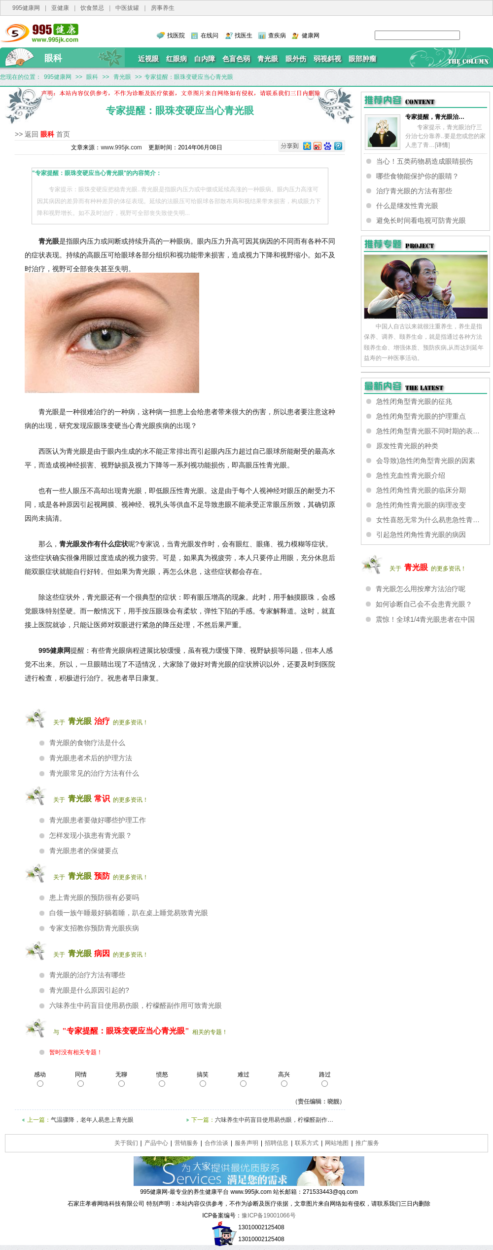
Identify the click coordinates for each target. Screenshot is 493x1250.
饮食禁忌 (92, 7)
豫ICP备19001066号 (268, 1215)
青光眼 (267, 59)
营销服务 (186, 1143)
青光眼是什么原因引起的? (89, 990)
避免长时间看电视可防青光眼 (421, 220)
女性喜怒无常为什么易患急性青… (428, 520)
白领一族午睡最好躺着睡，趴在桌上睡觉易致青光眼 (128, 913)
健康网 (310, 35)
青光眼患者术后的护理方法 (90, 758)
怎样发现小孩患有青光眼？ (90, 835)
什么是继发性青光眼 (407, 206)
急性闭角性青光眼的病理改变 (421, 505)
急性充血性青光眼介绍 (410, 475)
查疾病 (277, 35)
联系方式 (306, 1143)
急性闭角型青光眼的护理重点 (421, 416)
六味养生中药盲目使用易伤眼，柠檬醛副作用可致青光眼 (135, 1005)
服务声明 (246, 1143)
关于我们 (126, 1143)
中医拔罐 (127, 7)
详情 (442, 145)
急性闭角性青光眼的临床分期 (421, 490)
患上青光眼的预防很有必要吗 (94, 897)
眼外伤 (295, 59)
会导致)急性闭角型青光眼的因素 (425, 460)
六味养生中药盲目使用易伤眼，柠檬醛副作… (274, 1119)
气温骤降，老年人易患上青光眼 (92, 1119)
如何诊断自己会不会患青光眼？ (424, 604)
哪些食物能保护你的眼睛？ (417, 176)
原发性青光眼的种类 (407, 446)
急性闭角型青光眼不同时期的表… (428, 431)
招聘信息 (276, 1143)
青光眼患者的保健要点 (83, 851)
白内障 (204, 59)
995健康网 (26, 7)
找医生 (243, 35)
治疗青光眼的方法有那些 (414, 191)
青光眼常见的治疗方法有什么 (94, 773)
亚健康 (60, 7)
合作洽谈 (216, 1143)
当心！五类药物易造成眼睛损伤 (424, 161)
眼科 (53, 58)
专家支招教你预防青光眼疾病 (94, 928)
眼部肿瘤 (362, 59)
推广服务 (367, 1143)
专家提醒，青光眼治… (434, 116)
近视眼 (148, 59)
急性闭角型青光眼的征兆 (414, 401)
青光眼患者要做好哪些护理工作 (97, 820)
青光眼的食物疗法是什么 (87, 743)
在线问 (209, 35)
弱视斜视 (327, 59)
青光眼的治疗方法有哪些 (87, 975)
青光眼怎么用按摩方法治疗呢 (420, 589)
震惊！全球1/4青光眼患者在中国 (425, 619)
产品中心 (156, 1143)
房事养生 (163, 7)
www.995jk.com (121, 147)
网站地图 (337, 1143)
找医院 (176, 35)
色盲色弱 (236, 59)
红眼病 (176, 59)
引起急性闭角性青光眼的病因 (421, 534)
